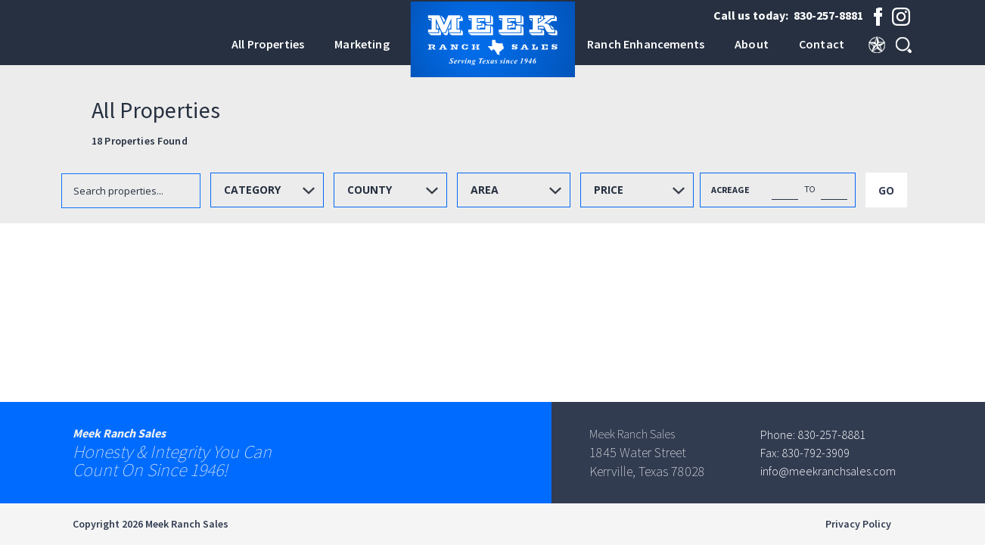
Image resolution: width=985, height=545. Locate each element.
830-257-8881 (828, 15)
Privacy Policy (857, 524)
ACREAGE (730, 189)
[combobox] (267, 190)
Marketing (361, 43)
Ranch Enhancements (645, 43)
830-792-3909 (815, 452)
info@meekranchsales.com (828, 470)
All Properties (267, 43)
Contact (821, 43)
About (752, 43)
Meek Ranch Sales (186, 524)
